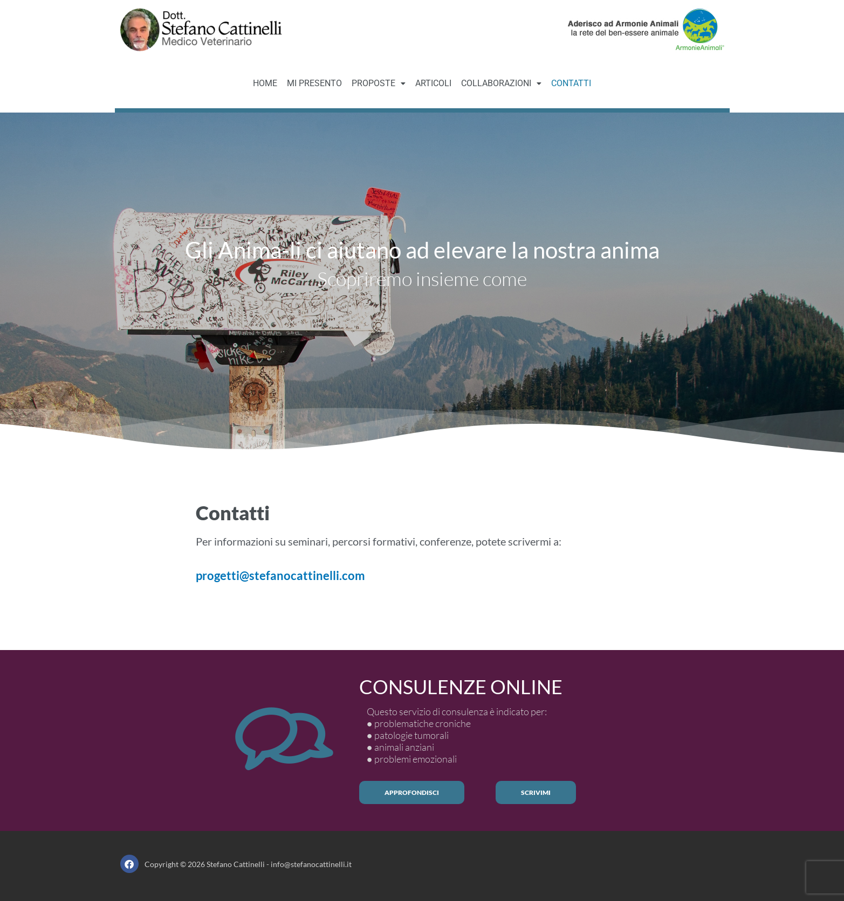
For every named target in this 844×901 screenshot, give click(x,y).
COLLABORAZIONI (501, 83)
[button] (378, 83)
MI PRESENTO (314, 83)
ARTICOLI (433, 83)
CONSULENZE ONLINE (460, 687)
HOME (265, 83)
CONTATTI (571, 83)
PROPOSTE (379, 83)
